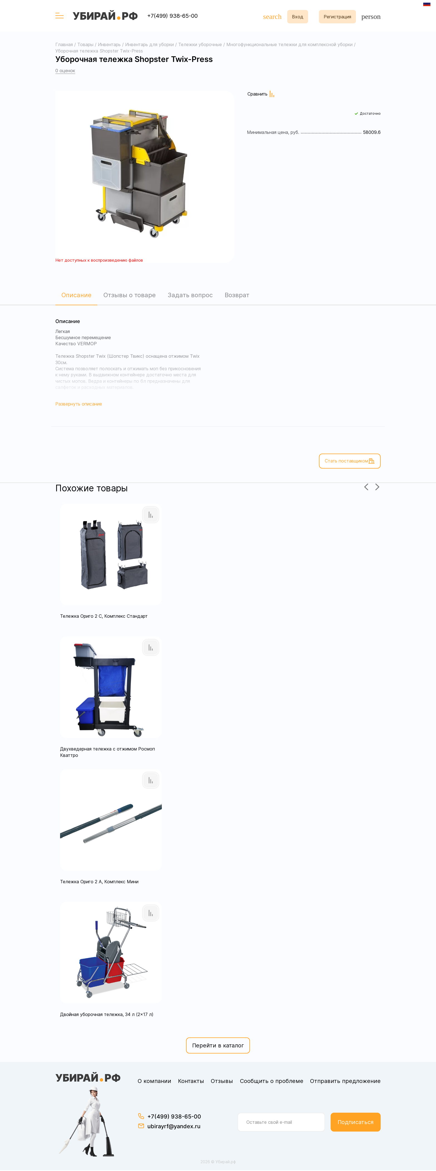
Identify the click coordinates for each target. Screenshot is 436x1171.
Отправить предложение (345, 1082)
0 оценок (65, 70)
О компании (154, 1082)
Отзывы (222, 1082)
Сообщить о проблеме (271, 1082)
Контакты (191, 1082)
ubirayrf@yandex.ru (173, 1127)
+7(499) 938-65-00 (172, 15)
